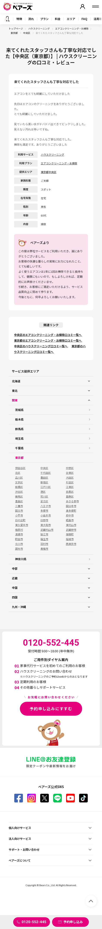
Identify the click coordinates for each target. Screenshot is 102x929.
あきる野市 (72, 501)
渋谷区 (19, 491)
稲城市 (70, 539)
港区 (43, 491)
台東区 (70, 473)
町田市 (19, 539)
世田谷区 (20, 468)
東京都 (14, 33)
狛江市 (44, 534)
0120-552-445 (34, 922)
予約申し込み (73, 921)
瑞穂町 (70, 534)
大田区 (70, 477)
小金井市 (45, 515)
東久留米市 (21, 525)
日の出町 (20, 520)
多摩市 (44, 510)
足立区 (44, 501)
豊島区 (19, 501)
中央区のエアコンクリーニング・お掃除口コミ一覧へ (48, 335)
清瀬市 (19, 534)
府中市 (70, 515)
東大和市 (45, 525)
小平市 (19, 515)
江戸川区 (45, 487)
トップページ (16, 28)
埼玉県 (19, 438)
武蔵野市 (71, 529)
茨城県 (19, 410)
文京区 (19, 482)
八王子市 (45, 506)
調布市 (19, 548)
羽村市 (44, 544)
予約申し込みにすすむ (51, 708)
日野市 (44, 520)
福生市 (44, 539)
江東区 (70, 487)
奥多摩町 (71, 510)
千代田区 (45, 473)
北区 (17, 473)
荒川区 (44, 496)
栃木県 (19, 419)
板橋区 (19, 487)
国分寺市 (71, 506)
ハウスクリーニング (39, 28)
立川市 (19, 544)
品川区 (19, 477)
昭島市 (70, 520)
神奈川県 (20, 559)
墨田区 (44, 477)
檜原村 (19, 529)
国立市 (19, 510)
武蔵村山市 (46, 529)
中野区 (70, 468)
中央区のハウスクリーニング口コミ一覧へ (41, 346)
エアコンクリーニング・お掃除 (71, 28)
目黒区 (70, 491)
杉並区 (70, 482)
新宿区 (44, 482)
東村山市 (71, 525)
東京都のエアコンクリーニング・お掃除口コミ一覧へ (48, 340)
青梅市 (44, 548)
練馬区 (19, 496)
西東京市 (71, 544)
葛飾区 (70, 496)
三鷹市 (19, 506)
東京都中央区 (48, 172)
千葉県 (19, 448)
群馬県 (19, 429)
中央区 (27, 33)
